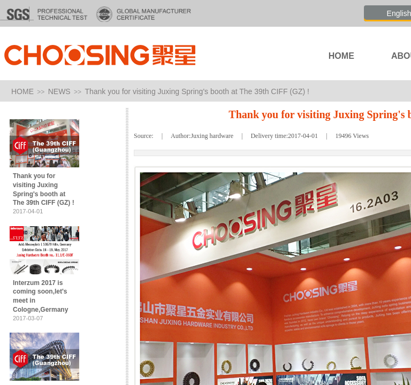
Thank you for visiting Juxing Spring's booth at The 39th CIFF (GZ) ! (197, 91)
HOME (22, 91)
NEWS (59, 91)
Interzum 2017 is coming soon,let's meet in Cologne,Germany (40, 296)
